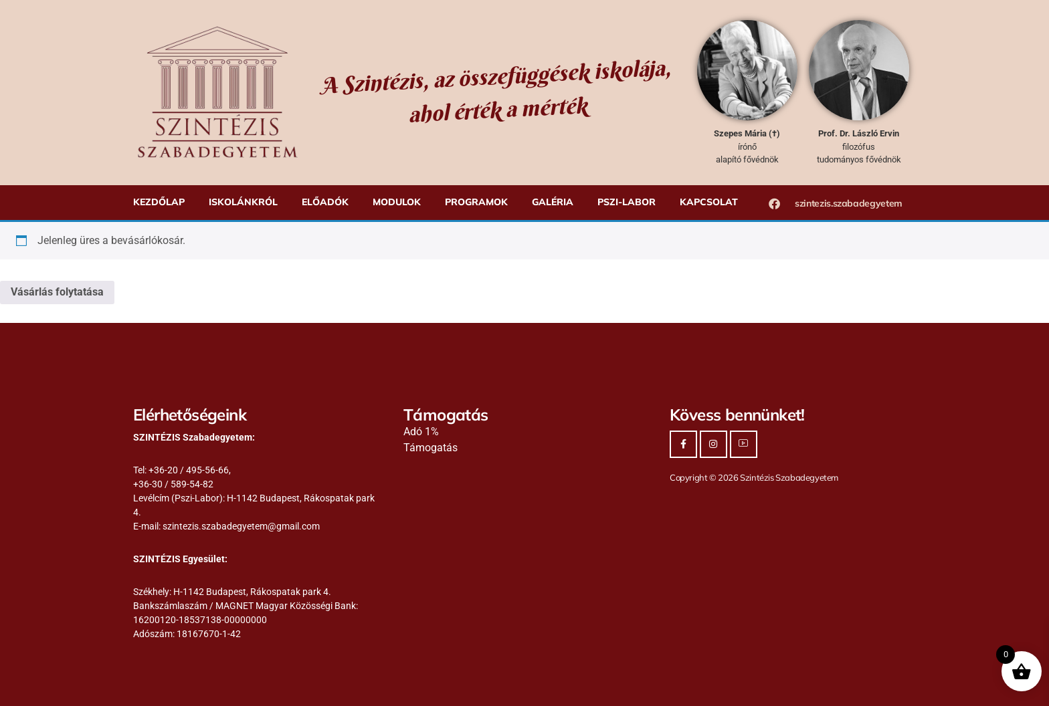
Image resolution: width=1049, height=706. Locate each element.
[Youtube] (743, 444)
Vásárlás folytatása (57, 291)
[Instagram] (713, 444)
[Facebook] (683, 444)
